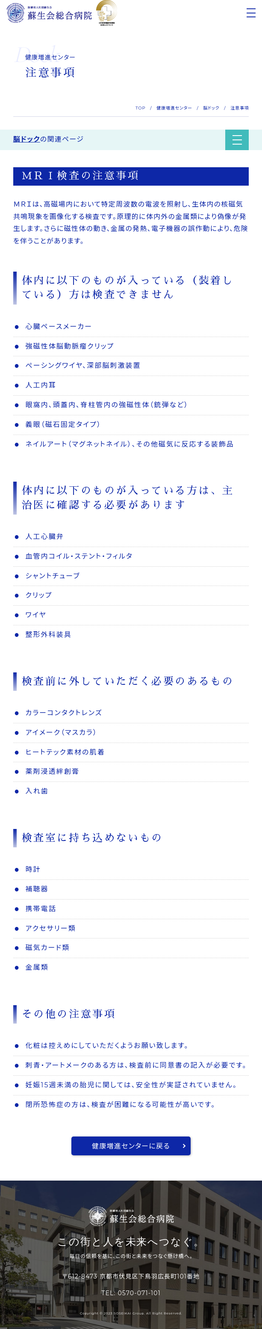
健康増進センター (174, 108)
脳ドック (211, 108)
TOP (140, 108)
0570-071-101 (139, 1293)
